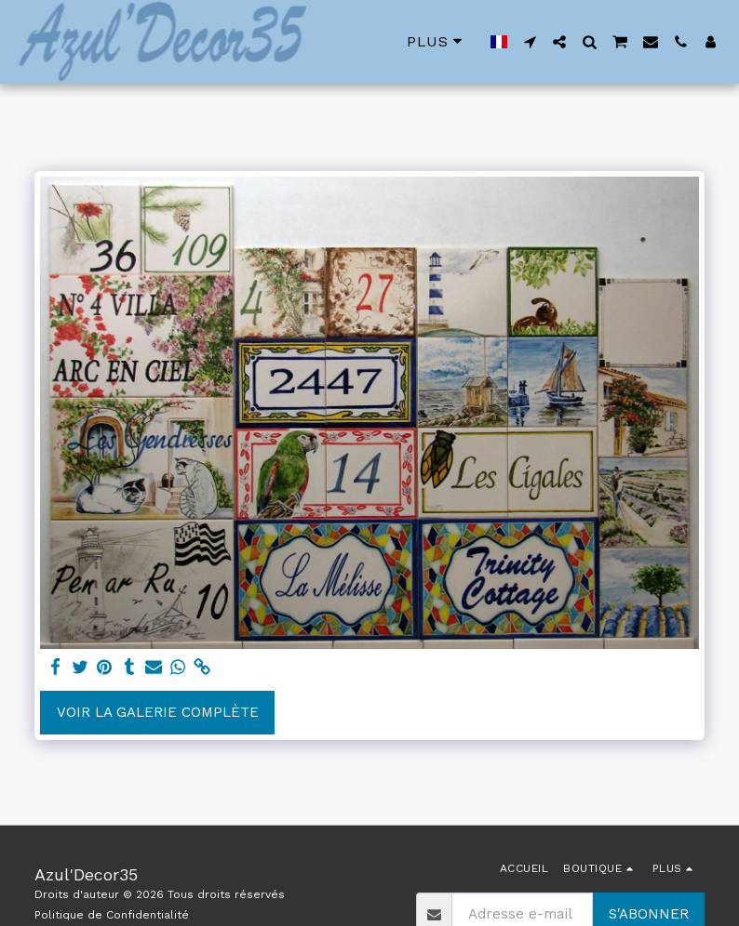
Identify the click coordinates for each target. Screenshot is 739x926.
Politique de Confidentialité (111, 914)
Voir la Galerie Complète (158, 712)
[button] (530, 41)
